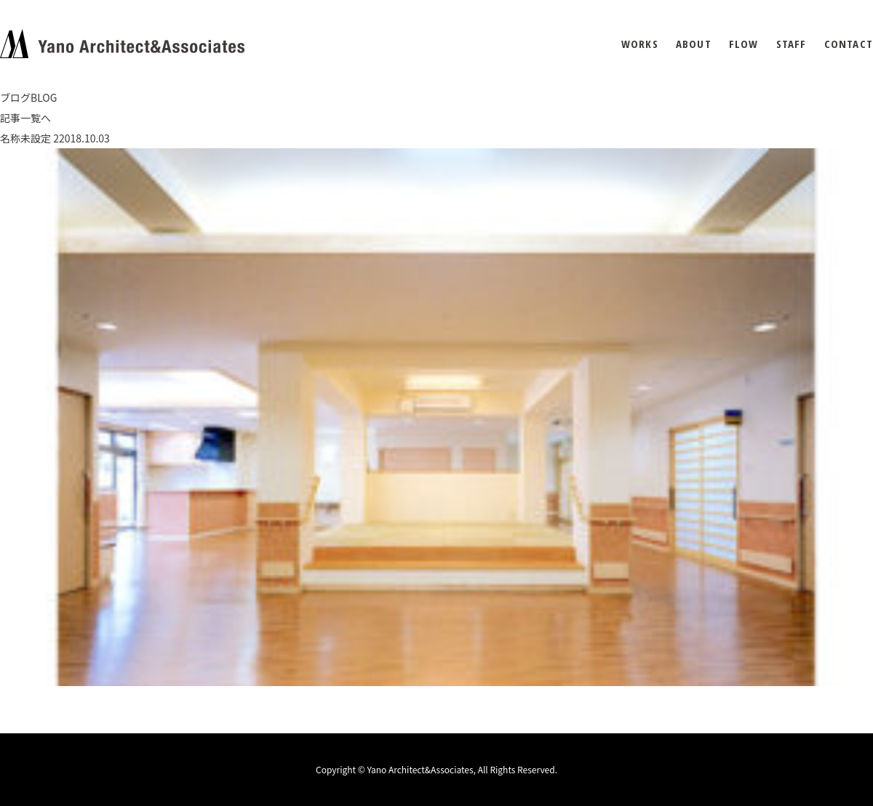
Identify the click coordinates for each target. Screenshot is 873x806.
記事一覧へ (25, 117)
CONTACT (848, 44)
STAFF (791, 44)
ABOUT (693, 44)
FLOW (744, 44)
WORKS (639, 44)
